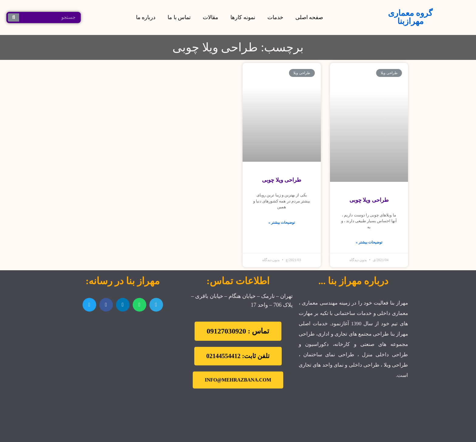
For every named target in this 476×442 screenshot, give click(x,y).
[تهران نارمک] (122, 353)
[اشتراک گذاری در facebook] (106, 305)
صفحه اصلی (309, 17)
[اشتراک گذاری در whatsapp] (139, 305)
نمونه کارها (242, 17)
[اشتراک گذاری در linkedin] (123, 305)
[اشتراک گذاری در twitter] (89, 305)
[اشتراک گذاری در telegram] (156, 305)
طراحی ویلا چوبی (369, 200)
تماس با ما (179, 17)
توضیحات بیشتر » (369, 242)
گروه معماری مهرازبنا (410, 17)
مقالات (210, 17)
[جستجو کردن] (13, 17)
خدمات (275, 17)
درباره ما (146, 17)
